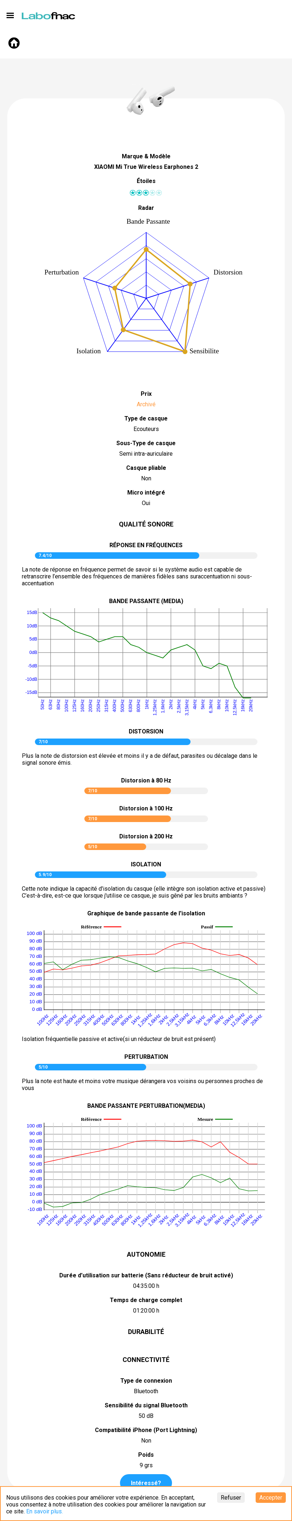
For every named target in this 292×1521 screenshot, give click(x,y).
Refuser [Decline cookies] (231, 1497)
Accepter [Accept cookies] (270, 1497)
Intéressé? (146, 1483)
